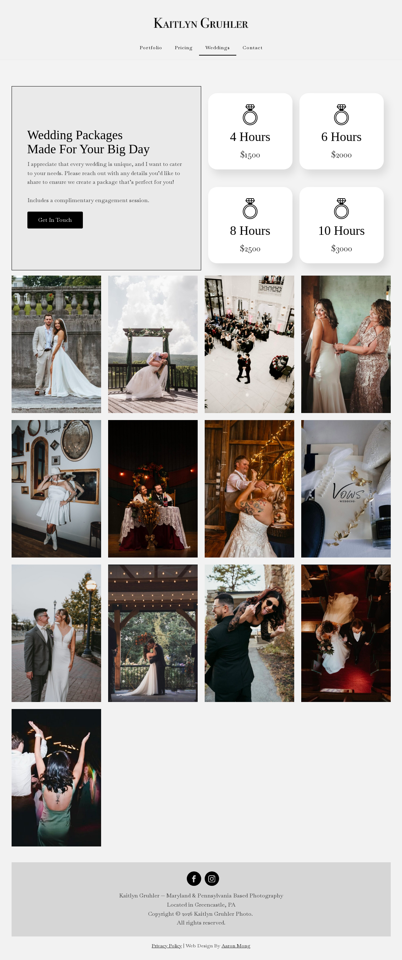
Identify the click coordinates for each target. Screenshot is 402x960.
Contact (253, 47)
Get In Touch (55, 220)
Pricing (184, 47)
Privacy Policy (167, 945)
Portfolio (151, 47)
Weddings (217, 47)
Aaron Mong (236, 945)
